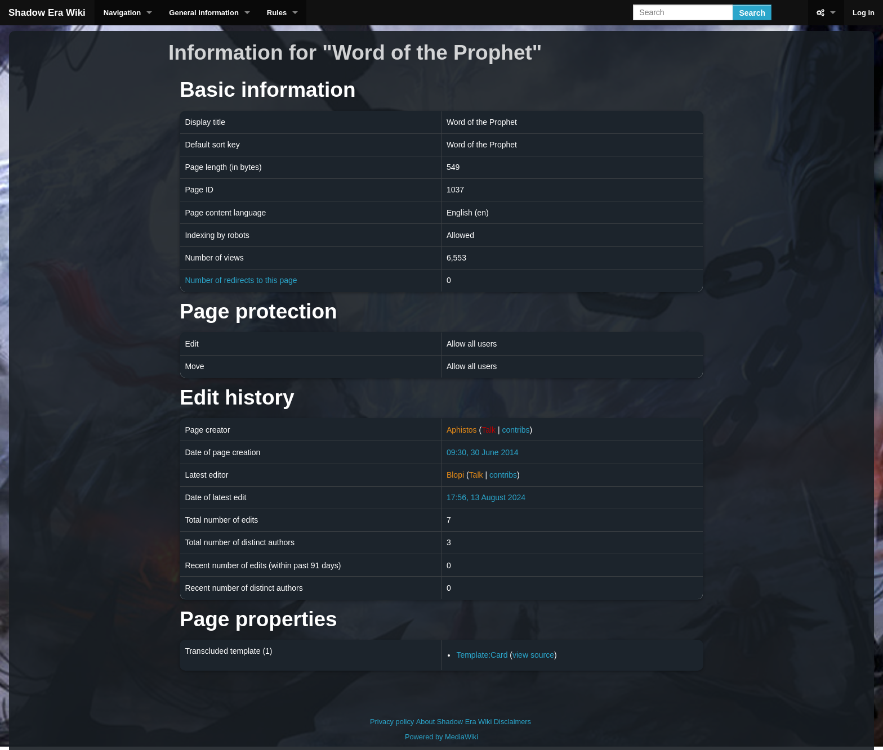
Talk (488, 429)
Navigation (122, 12)
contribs (515, 429)
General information (204, 12)
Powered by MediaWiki (441, 737)
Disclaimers (512, 721)
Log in (864, 12)
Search (752, 12)
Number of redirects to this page (241, 280)
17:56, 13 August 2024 (486, 497)
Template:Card (481, 654)
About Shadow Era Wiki (454, 721)
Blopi (455, 474)
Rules (277, 12)
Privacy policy (392, 721)
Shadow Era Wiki (47, 12)
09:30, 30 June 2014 (483, 452)
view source (533, 654)
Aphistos (462, 429)
